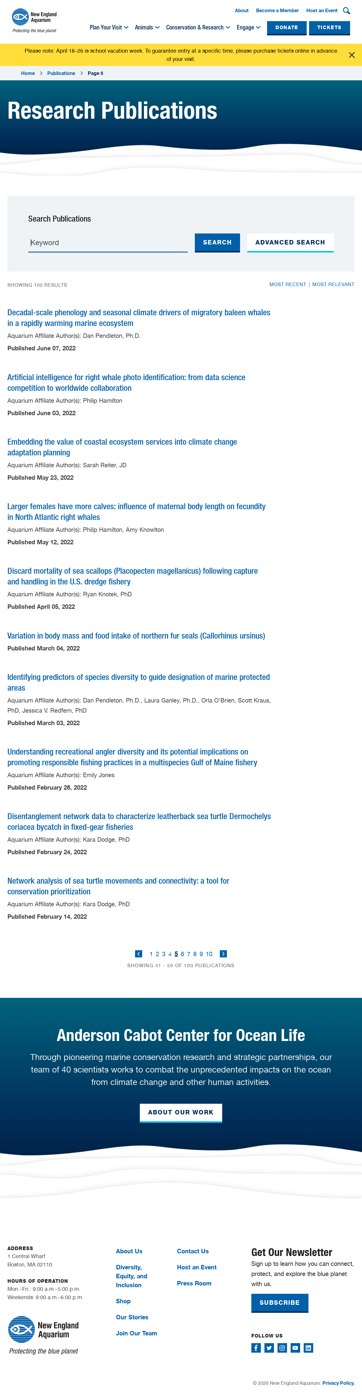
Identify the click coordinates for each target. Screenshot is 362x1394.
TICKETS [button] (329, 27)
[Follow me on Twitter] (269, 1348)
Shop (123, 1301)
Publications (61, 73)
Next (223, 953)
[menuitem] (242, 10)
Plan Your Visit (106, 27)
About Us (129, 1251)
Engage (245, 27)
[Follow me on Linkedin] (308, 1348)
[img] (126, 27)
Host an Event (322, 10)
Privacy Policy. (338, 1383)
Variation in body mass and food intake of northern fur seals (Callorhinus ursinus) (136, 636)
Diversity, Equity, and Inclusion (131, 1276)
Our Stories (132, 1317)
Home (28, 73)
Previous (138, 953)
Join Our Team (136, 1333)
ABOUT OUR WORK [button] (181, 1112)
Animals (144, 27)
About (242, 10)
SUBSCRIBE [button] (280, 1302)
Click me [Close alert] (352, 55)
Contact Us (193, 1251)
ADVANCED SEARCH (290, 242)
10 (209, 954)
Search (217, 242)
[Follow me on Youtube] (295, 1348)
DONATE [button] (286, 27)
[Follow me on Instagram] (282, 1348)
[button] (346, 10)
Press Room (194, 1283)
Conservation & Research (195, 27)
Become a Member (277, 10)
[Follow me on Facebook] (256, 1348)
